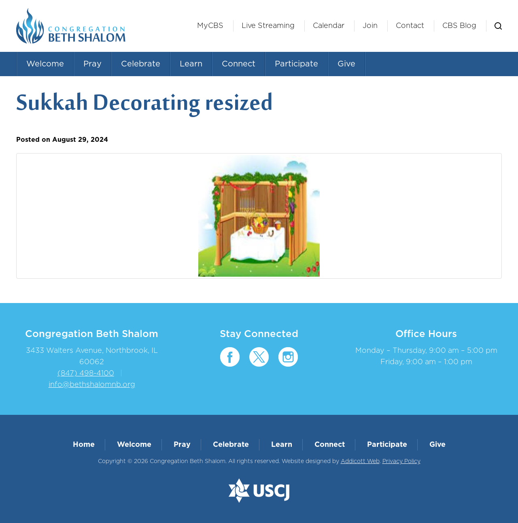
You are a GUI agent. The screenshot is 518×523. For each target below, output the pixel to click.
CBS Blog (459, 26)
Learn (191, 64)
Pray (92, 64)
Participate (296, 64)
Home (84, 444)
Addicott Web (360, 461)
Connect (238, 64)
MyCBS (210, 26)
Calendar (328, 26)
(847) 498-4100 (85, 373)
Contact (410, 26)
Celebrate (140, 64)
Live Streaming (268, 26)
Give (346, 64)
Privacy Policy (401, 461)
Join (370, 26)
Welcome (45, 64)
